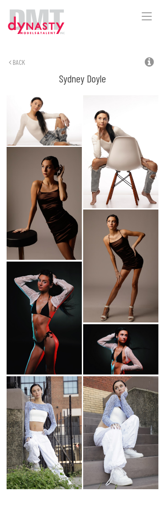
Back (17, 62)
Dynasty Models (49, 22)
